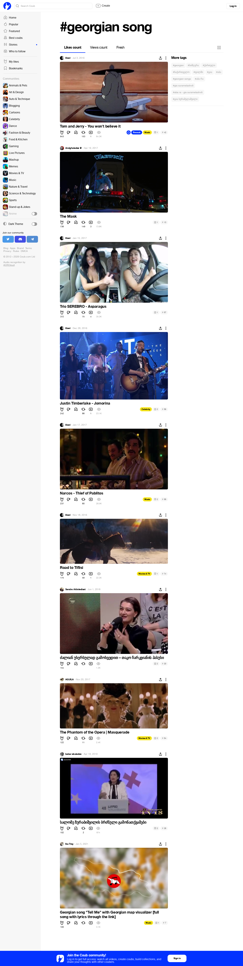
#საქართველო (181, 72)
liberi (68, 58)
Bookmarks (13, 68)
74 (164, 573)
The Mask (68, 216)
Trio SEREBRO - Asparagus (83, 306)
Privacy (7, 251)
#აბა (218, 72)
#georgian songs (182, 78)
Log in (233, 6)
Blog (5, 248)
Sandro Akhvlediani (75, 589)
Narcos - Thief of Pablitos (81, 493)
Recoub (136, 132)
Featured (11, 31)
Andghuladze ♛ (73, 148)
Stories (20, 44)
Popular (10, 24)
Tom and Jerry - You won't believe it (90, 126)
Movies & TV (144, 573)
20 (164, 663)
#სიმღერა (193, 65)
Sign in (177, 958)
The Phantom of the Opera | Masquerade (94, 732)
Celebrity (146, 409)
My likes (11, 61)
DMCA (24, 251)
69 (164, 409)
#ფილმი (198, 72)
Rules (16, 251)
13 (164, 222)
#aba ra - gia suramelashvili (187, 92)
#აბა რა (199, 78)
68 (164, 499)
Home (9, 17)
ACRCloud (9, 265)
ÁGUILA (69, 679)
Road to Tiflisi (71, 567)
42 (164, 132)
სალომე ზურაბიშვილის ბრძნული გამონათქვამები (103, 822)
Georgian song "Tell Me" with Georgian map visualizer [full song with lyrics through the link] (109, 914)
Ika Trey (69, 844)
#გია (209, 72)
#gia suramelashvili (183, 85)
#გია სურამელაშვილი (185, 99)
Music (147, 132)
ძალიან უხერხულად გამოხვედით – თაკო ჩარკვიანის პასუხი (112, 657)
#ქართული (209, 65)
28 (164, 828)
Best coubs (13, 38)
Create (103, 5)
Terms (28, 248)
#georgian (178, 65)
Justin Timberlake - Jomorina (85, 403)
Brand (20, 248)
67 (164, 312)
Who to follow (14, 51)
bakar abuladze (73, 754)
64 (164, 738)
